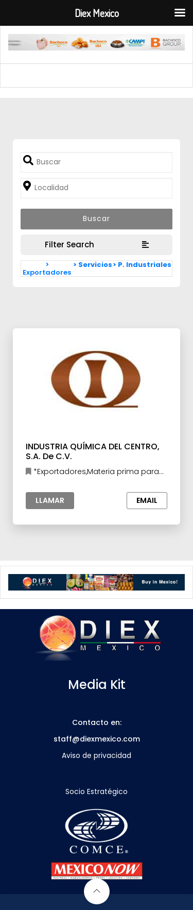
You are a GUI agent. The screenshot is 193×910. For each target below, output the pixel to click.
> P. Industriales (142, 264)
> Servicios (92, 264)
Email (146, 500)
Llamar (50, 500)
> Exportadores (47, 268)
